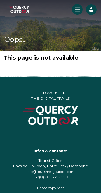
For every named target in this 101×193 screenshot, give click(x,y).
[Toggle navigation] (77, 9)
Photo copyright (50, 188)
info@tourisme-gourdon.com (51, 172)
